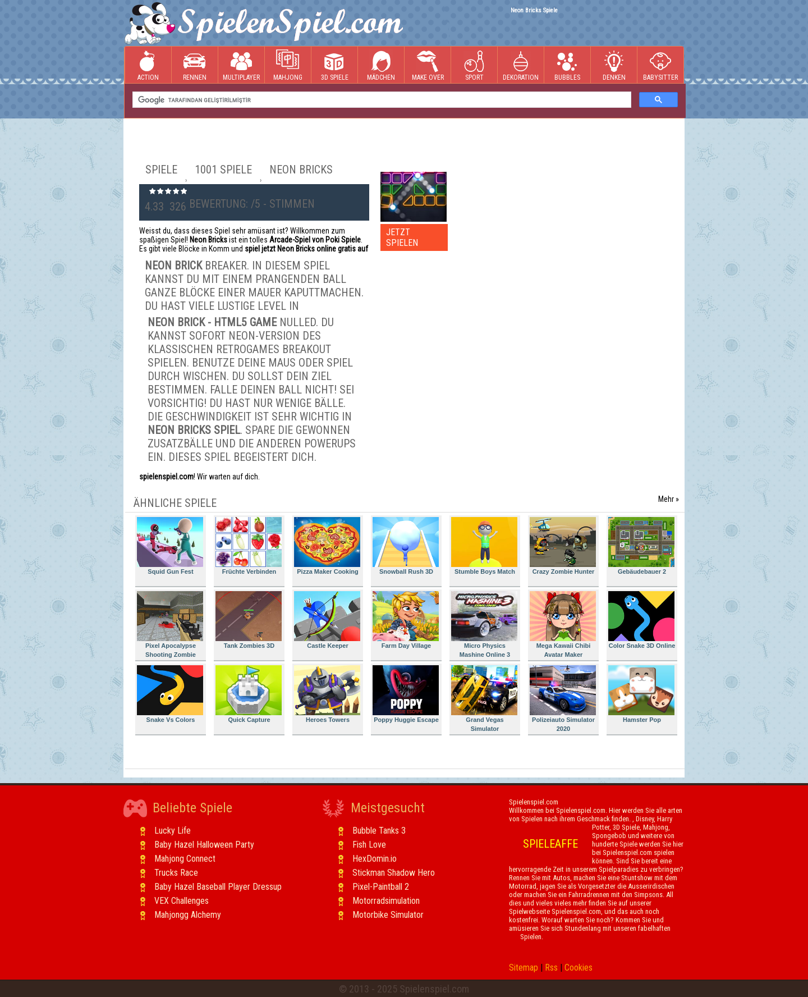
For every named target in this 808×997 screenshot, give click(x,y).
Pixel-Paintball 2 (380, 886)
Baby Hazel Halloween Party (204, 844)
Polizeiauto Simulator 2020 (563, 698)
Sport (474, 65)
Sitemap (523, 967)
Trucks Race (176, 872)
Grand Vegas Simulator (484, 698)
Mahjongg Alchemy (187, 914)
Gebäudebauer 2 (641, 546)
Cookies (578, 967)
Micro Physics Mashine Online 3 (484, 624)
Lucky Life (172, 830)
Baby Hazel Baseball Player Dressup (218, 886)
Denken (614, 65)
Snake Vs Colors (170, 694)
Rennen (194, 65)
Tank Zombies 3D (248, 620)
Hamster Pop (641, 694)
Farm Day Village (406, 620)
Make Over (428, 65)
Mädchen (381, 65)
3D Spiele (334, 65)
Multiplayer (241, 65)
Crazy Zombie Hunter (563, 546)
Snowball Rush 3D (406, 546)
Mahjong (287, 65)
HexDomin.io (374, 858)
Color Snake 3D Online (641, 620)
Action (148, 65)
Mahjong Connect (184, 858)
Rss (551, 967)
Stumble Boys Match (484, 546)
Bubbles (567, 65)
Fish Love (369, 844)
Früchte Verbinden (248, 546)
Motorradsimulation (386, 900)
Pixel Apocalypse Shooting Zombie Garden (170, 626)
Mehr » (668, 499)
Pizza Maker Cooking (327, 546)
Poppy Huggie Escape (406, 694)
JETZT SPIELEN (402, 237)
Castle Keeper (327, 620)
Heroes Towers (327, 694)
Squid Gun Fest (170, 546)
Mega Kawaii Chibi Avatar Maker (563, 624)
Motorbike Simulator (388, 914)
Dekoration (521, 65)
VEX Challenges (181, 900)
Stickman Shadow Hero (393, 872)
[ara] (380, 100)
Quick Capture (248, 694)
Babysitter (660, 65)
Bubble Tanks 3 (379, 830)
